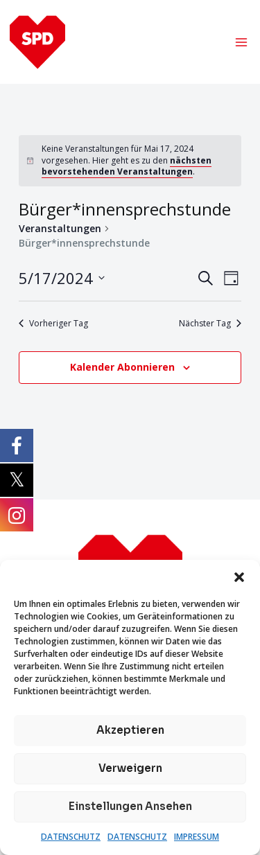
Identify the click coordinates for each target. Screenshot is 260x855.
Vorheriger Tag (53, 323)
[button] (239, 577)
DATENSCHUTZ (71, 837)
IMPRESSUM (196, 837)
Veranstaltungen (60, 228)
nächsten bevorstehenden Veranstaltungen (126, 166)
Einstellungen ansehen (130, 806)
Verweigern (130, 768)
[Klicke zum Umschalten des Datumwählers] (62, 278)
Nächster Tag (210, 323)
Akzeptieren (130, 730)
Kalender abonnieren (122, 366)
